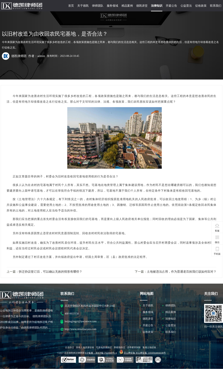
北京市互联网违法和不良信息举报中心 (144, 360)
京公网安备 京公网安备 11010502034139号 (145, 353)
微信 (217, 239)
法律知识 (156, 5)
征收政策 (201, 5)
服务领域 (112, 5)
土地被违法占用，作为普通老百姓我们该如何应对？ (181, 271)
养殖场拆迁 (119, 347)
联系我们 (215, 5)
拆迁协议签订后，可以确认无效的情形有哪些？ (50, 271)
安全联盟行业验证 (87, 360)
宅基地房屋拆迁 (104, 347)
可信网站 (106, 360)
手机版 (217, 251)
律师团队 (97, 5)
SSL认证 (68, 360)
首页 (71, 5)
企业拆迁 (69, 347)
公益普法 (186, 5)
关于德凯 (83, 5)
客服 (217, 227)
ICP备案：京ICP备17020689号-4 (101, 353)
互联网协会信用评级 (158, 360)
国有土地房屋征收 (85, 347)
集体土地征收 (149, 347)
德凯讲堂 (142, 5)
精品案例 (127, 5)
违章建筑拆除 (134, 347)
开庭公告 (171, 5)
